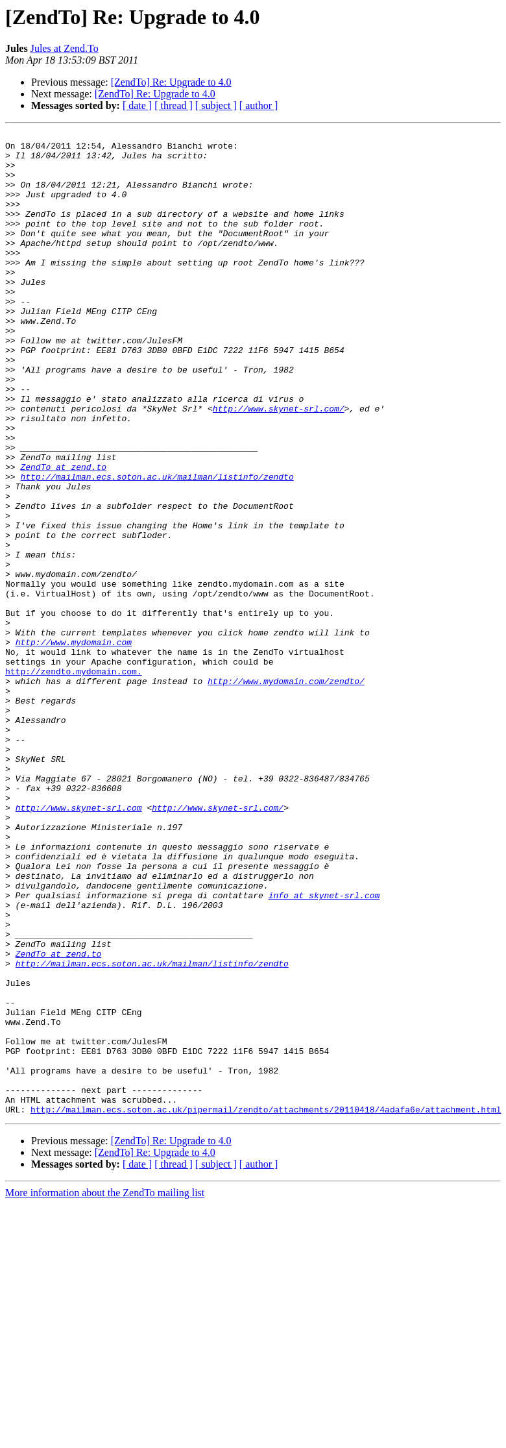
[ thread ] (173, 105)
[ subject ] (216, 105)
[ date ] (137, 105)
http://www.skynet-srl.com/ (278, 465)
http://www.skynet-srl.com (79, 944)
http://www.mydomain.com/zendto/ (286, 792)
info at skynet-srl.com (324, 1049)
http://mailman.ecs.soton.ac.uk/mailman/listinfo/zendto (156, 546)
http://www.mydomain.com (74, 745)
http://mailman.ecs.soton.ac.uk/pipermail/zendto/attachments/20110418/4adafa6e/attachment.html (265, 1306)
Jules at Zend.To (64, 48)
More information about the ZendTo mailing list (104, 1389)
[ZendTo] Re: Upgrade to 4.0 (171, 82)
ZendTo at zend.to (63, 535)
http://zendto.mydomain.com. (73, 780)
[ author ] (258, 105)
